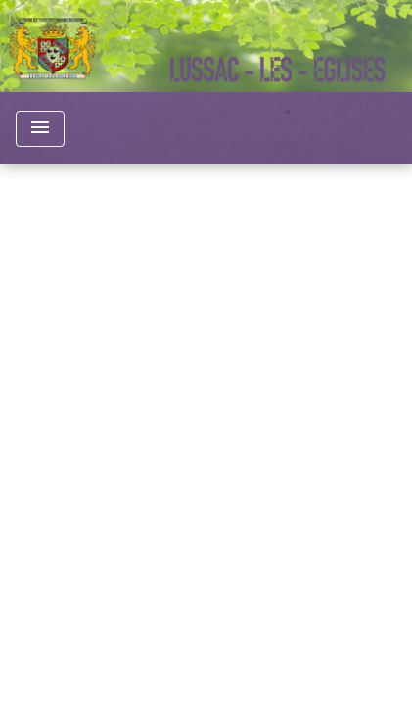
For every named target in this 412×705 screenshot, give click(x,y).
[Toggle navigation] (40, 129)
